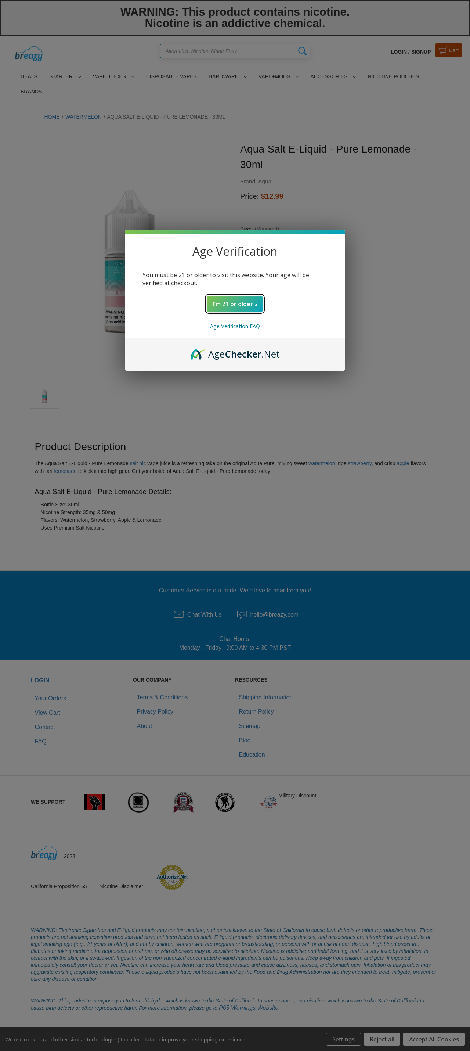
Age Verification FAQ (235, 326)
